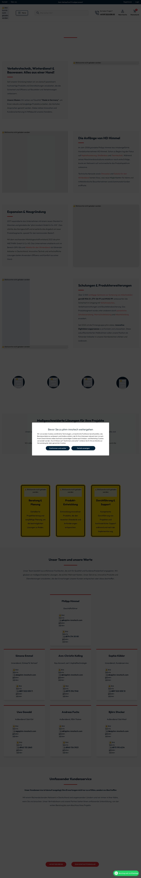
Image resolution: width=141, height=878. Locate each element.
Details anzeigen (83, 448)
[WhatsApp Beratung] (126, 873)
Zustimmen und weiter (57, 448)
